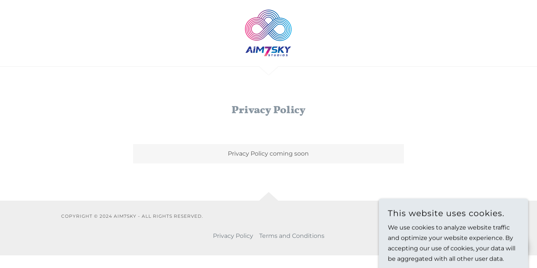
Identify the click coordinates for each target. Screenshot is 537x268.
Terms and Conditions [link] (291, 235)
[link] (268, 32)
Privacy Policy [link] (233, 235)
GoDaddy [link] (463, 216)
